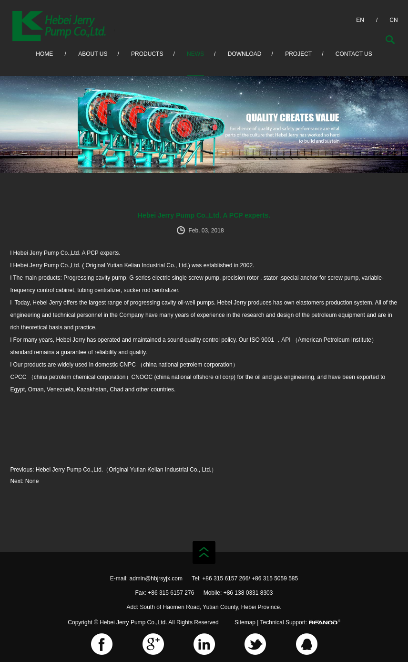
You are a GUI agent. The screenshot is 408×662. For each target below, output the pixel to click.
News (195, 54)
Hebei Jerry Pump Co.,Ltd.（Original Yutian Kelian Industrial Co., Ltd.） (126, 469)
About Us (92, 54)
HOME (44, 54)
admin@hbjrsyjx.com (156, 578)
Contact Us (354, 54)
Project (298, 54)
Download (245, 54)
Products (147, 54)
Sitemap (245, 622)
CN (393, 20)
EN (360, 20)
